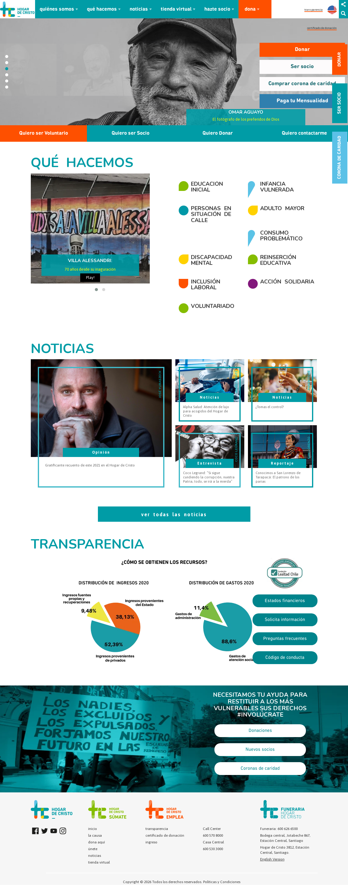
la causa (95, 835)
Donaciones (260, 730)
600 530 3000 (213, 849)
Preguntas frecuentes (285, 638)
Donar (302, 50)
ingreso (151, 842)
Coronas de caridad (260, 768)
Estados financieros (285, 600)
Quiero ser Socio (130, 133)
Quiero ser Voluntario (43, 133)
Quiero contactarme (304, 133)
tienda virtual (176, 9)
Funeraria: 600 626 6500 (279, 829)
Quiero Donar (218, 133)
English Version (272, 859)
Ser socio (302, 67)
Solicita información (285, 619)
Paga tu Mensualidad (302, 101)
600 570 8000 (213, 835)
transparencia (313, 9)
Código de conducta (284, 657)
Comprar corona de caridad (302, 84)
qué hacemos (102, 9)
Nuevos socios (260, 749)
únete (92, 849)
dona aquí (96, 842)
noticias (139, 9)
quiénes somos (57, 9)
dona (250, 9)
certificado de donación (322, 28)
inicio (92, 829)
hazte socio (217, 9)
